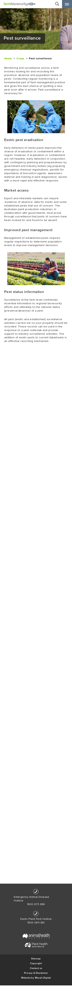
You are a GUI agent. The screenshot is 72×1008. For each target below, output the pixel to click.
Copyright (36, 963)
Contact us (36, 968)
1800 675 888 (36, 904)
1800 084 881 (36, 922)
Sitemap (36, 958)
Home (8, 58)
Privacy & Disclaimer (36, 973)
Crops (20, 58)
